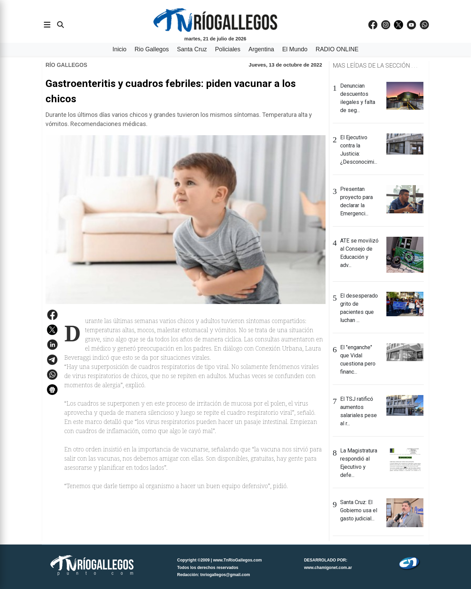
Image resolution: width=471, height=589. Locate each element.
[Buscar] (60, 24)
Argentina (261, 49)
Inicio (119, 49)
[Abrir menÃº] (47, 25)
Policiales (227, 49)
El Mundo (295, 49)
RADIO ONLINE (337, 49)
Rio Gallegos (152, 49)
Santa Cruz (192, 49)
